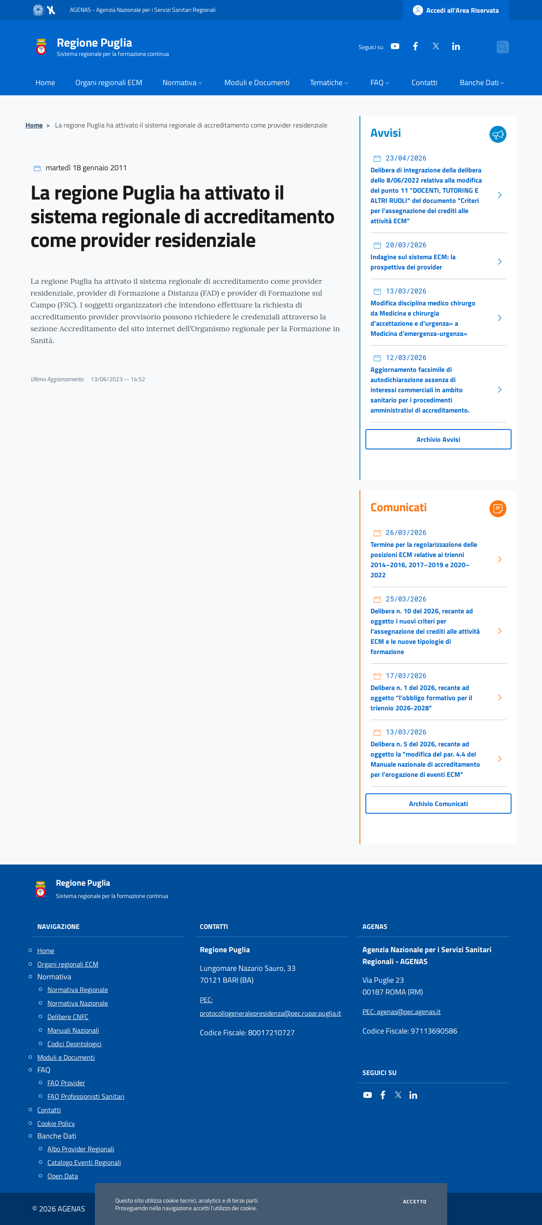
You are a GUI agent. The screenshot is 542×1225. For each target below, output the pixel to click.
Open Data (62, 1176)
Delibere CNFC (67, 1017)
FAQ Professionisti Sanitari (85, 1096)
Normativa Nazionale (77, 1003)
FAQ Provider (66, 1083)
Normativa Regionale (77, 989)
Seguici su (379, 1072)
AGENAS (374, 926)
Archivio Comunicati (438, 803)
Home (34, 125)
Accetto (415, 1201)
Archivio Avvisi (438, 439)
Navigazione (58, 926)
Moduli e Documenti (66, 1057)
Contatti (49, 1110)
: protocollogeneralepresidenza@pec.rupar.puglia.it (270, 1006)
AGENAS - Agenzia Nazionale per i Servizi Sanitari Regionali (143, 9)
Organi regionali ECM (67, 964)
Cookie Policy (56, 1123)
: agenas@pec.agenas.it (401, 1011)
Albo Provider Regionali (80, 1149)
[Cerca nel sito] (499, 47)
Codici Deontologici (74, 1044)
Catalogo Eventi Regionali (84, 1162)
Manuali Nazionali (73, 1030)
